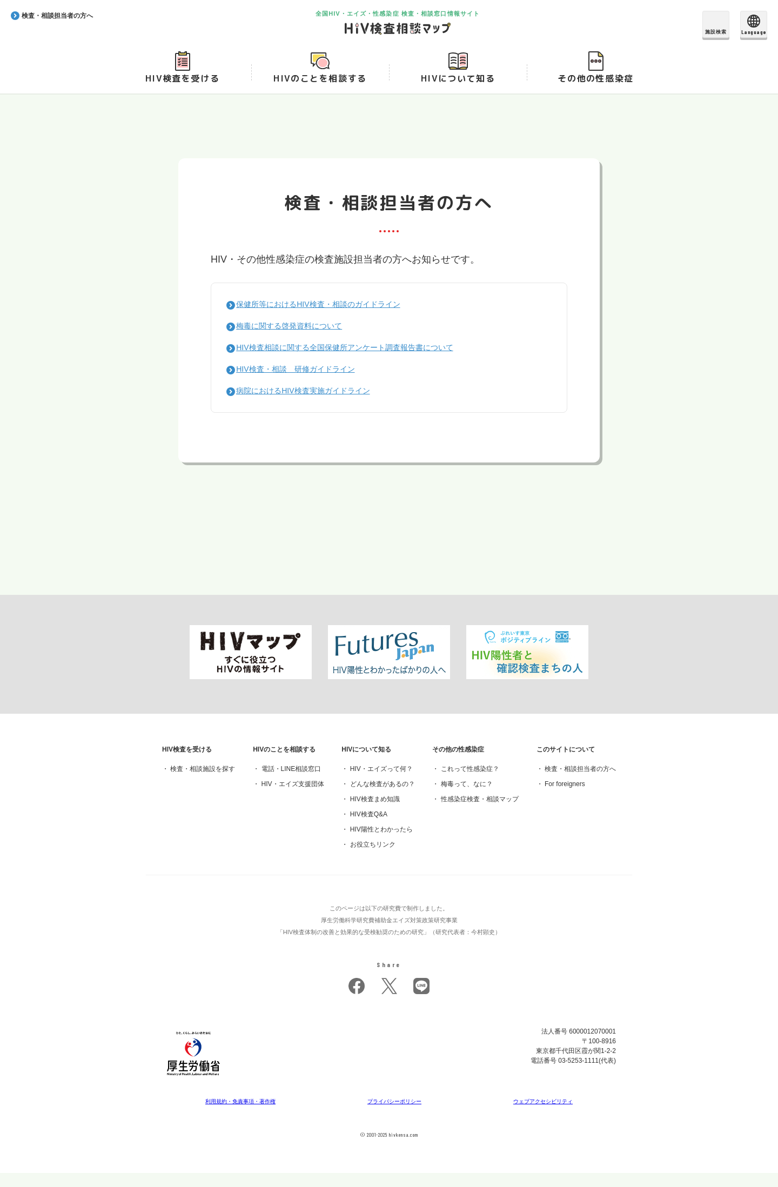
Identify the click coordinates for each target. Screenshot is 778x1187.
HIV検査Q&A (368, 828)
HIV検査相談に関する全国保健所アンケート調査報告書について (362, 361)
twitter (389, 1000)
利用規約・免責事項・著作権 (241, 1115)
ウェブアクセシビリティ (543, 1115)
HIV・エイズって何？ (381, 783)
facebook (356, 1000)
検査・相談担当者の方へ (580, 783)
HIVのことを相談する (320, 92)
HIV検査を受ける (182, 92)
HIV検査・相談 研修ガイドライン (305, 382)
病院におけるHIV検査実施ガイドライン (314, 404)
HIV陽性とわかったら (381, 843)
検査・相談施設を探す (202, 783)
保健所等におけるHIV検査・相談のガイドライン (331, 318)
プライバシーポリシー (395, 1115)
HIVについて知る (458, 92)
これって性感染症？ (470, 783)
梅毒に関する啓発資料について (298, 339)
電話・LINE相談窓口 (291, 783)
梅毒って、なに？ (467, 798)
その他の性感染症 (596, 92)
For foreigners (565, 798)
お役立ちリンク (372, 858)
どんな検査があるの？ (382, 798)
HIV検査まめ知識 (375, 813)
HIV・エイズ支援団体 (292, 798)
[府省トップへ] (193, 1092)
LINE (421, 1000)
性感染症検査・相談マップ (480, 813)
